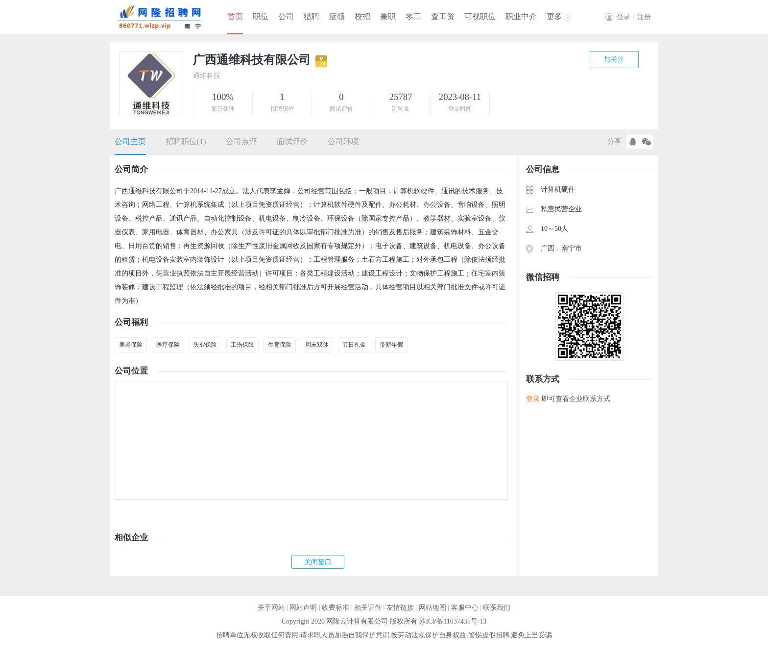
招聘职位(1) (186, 141)
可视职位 (480, 16)
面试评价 (292, 141)
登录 (533, 398)
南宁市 (571, 248)
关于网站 (271, 607)
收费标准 (335, 607)
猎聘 (311, 16)
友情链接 (400, 607)
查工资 (443, 16)
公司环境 (343, 141)
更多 (554, 16)
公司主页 (130, 141)
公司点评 (241, 141)
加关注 (614, 59)
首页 (235, 16)
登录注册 (634, 17)
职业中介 (521, 16)
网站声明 (303, 607)
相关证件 (368, 607)
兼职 (388, 16)
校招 (362, 16)
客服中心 (465, 607)
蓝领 (337, 16)
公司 (286, 16)
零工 (413, 16)
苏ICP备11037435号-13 (452, 621)
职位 (260, 16)
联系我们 (496, 607)
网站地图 (432, 607)
